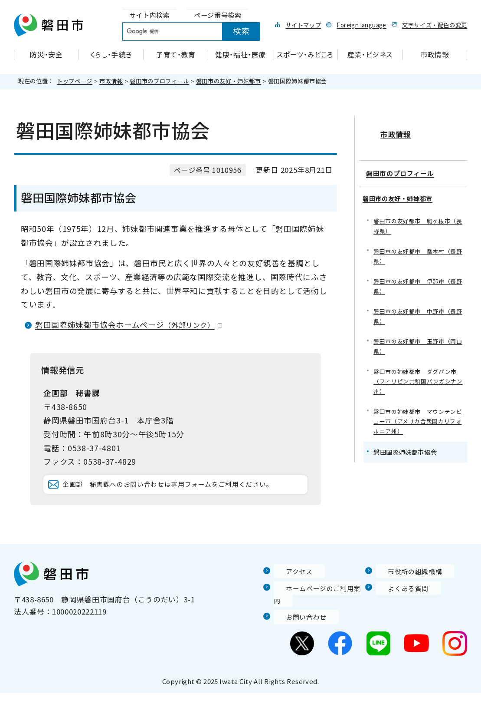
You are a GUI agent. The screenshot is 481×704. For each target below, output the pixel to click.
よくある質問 (399, 611)
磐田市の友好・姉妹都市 (228, 81)
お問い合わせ (297, 628)
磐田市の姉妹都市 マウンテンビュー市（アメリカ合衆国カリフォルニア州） (417, 421)
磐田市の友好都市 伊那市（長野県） (417, 279)
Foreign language (361, 24)
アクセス (289, 594)
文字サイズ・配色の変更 (434, 24)
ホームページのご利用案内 (319, 611)
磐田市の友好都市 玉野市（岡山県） (417, 342)
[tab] (149, 15)
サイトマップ (303, 24)
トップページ (74, 81)
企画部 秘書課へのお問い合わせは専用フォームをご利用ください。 (180, 496)
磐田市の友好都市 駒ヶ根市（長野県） (414, 216)
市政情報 (111, 81)
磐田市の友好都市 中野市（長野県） (417, 311)
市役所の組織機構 (406, 594)
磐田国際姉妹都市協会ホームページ (128, 324)
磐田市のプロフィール (159, 81)
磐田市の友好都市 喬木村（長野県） (417, 248)
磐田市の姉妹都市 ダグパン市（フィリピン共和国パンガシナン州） (418, 379)
